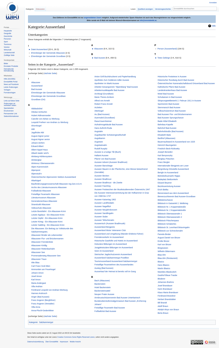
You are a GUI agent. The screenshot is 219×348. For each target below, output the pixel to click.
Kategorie (33, 322)
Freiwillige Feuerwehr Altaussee (45, 194)
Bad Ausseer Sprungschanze (171, 118)
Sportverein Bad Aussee (168, 104)
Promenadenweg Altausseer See (46, 256)
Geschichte (8, 36)
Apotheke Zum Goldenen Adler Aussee (111, 80)
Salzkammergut (46, 322)
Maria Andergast (38, 283)
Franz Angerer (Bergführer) (43, 300)
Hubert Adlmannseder (41, 115)
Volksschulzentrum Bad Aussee (172, 111)
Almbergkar (36, 160)
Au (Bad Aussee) (102, 114)
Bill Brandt (162, 303)
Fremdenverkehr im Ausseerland (108, 237)
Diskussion (40, 9)
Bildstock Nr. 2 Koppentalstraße (172, 210)
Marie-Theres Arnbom (104, 97)
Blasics (161, 262)
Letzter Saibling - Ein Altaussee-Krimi (47, 225)
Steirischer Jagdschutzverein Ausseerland (113, 254)
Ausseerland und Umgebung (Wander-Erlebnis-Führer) (118, 234)
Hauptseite (8, 31)
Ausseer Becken (101, 176)
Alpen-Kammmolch (39, 167)
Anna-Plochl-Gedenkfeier (42, 310)
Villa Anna (35, 307)
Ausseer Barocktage (103, 166)
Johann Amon (37, 273)
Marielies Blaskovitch (167, 272)
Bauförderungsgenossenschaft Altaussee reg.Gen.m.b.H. (56, 184)
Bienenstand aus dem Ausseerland (173, 193)
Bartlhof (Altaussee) (166, 138)
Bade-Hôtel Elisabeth (167, 121)
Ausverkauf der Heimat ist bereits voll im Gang (115, 271)
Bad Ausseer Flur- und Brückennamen (175, 114)
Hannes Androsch (39, 293)
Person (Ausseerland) (167, 49)
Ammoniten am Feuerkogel (43, 269)
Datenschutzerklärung (35, 342)
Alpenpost (35, 170)
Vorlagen (7, 90)
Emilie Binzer (163, 241)
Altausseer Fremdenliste (42, 242)
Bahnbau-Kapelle (165, 124)
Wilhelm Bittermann (166, 251)
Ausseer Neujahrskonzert (105, 210)
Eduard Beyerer (165, 183)
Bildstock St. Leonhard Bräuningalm (174, 227)
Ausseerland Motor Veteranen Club (110, 230)
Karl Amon (36, 279)
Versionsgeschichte (163, 9)
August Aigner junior (40, 136)
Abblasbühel (36, 108)
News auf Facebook (11, 84)
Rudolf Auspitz (100, 148)
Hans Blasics (163, 265)
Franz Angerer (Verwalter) (42, 304)
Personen (7, 39)
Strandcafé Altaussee (40, 204)
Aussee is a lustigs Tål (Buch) (107, 152)
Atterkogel (98, 111)
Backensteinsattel (102, 291)
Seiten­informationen (11, 116)
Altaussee (98, 49)
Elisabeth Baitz (164, 135)
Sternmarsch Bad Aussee (169, 107)
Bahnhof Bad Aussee (167, 128)
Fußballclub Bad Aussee (105, 311)
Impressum (64, 342)
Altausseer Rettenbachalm (43, 249)
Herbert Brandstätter (167, 299)
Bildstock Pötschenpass (168, 220)
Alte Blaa (35, 262)
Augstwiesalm (100, 145)
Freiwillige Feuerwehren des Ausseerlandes (113, 264)
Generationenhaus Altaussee (44, 201)
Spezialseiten (9, 108)
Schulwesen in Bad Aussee (170, 97)
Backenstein (99, 284)
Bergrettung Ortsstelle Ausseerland (173, 169)
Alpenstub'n (36, 174)
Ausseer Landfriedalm (104, 203)
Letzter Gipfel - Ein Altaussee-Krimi (46, 218)
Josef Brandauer (165, 285)
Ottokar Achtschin (39, 112)
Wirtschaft (7, 50)
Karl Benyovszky (165, 155)
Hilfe (214, 26)
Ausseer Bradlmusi (102, 179)
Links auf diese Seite (11, 101)
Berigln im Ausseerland (168, 172)
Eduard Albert (37, 146)
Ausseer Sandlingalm (103, 213)
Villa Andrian (36, 286)
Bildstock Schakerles (167, 224)
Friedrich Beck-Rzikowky (169, 148)
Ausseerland (36, 86)
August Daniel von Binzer (169, 237)
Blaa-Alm (162, 255)
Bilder (6, 64)
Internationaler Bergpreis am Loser (173, 166)
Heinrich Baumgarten (167, 145)
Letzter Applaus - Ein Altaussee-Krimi (47, 215)
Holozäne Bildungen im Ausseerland (110, 244)
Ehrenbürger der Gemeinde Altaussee (48, 53)
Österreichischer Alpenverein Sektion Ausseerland (53, 177)
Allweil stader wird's (40, 153)
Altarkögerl (36, 180)
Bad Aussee (99, 58)
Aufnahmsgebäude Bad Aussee (108, 124)
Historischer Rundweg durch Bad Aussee (176, 80)
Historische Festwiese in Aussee (172, 76)
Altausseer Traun (39, 259)
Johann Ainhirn (38, 143)
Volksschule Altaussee (41, 208)
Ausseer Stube (101, 216)
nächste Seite (50, 73)
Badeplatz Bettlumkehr (168, 179)
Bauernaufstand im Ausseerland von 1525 (176, 142)
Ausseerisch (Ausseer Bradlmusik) (109, 223)
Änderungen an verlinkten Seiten (10, 104)
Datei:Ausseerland (39, 49)
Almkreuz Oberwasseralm (42, 163)
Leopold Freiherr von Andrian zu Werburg (49, 122)
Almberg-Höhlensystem (41, 156)
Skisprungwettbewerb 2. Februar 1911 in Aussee (179, 100)
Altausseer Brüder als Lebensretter (46, 235)
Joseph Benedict (165, 152)
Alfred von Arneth (102, 100)
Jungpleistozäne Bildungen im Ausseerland (113, 247)
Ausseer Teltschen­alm (104, 220)
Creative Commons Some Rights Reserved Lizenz (76, 337)
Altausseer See (38, 252)
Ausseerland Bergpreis (104, 227)
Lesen (133, 9)
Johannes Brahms (166, 282)
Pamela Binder (164, 234)
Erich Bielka (163, 189)
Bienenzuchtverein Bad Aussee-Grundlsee (176, 196)
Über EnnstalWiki (51, 342)
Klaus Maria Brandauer (168, 292)
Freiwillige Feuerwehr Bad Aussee (109, 308)
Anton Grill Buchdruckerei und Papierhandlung (115, 76)
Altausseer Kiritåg (39, 245)
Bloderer (161, 279)
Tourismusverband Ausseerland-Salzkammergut (115, 261)
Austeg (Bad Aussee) (103, 268)
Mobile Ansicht (75, 342)
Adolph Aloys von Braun (168, 309)
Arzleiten (98, 107)
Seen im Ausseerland (103, 251)
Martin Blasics (164, 268)
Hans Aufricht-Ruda (103, 128)
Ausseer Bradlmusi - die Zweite (108, 182)
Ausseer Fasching (102, 186)
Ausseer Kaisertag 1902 (105, 199)
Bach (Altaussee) (102, 280)
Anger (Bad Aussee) (40, 297)
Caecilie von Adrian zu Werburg (45, 119)
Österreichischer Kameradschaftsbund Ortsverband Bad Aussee (186, 83)
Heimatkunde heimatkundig (9, 70)
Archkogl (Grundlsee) (103, 94)
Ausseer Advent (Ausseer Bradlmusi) (110, 162)
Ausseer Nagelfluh (102, 206)
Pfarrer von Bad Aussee (105, 159)
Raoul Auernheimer (103, 121)
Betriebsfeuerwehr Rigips (169, 176)
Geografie (7, 33)
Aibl (33, 129)
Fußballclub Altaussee (41, 191)
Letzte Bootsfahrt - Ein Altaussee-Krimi (48, 211)
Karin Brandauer (165, 289)
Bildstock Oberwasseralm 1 (170, 214)
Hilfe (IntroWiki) (9, 79)
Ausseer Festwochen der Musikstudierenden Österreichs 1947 (122, 189)
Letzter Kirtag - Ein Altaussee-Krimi (46, 222)
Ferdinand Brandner (167, 296)
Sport (6, 42)
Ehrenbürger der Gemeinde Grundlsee (48, 56)
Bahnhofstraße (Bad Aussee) (171, 131)
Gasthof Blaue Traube (167, 275)
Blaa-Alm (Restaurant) (168, 258)
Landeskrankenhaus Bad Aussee (172, 90)
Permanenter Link (10, 114)
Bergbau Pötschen (166, 159)
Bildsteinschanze (165, 200)
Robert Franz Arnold (103, 104)
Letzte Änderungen (11, 87)
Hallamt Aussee (101, 155)
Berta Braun (163, 313)
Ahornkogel (36, 126)
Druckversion (9, 111)
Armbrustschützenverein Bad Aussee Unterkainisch (117, 298)
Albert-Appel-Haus (39, 150)
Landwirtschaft (9, 53)
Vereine (6, 47)
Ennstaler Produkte (11, 66)
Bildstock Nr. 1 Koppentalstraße (172, 207)
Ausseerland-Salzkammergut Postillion (111, 258)
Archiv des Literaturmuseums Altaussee (49, 187)
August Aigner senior (40, 139)
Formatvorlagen (10, 93)
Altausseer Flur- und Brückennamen (47, 238)
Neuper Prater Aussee (104, 294)
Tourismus (7, 44)
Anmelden (213, 3)
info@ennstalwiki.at (148, 20)
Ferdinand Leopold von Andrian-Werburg (49, 290)
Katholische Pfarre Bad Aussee (171, 87)
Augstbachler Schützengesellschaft (110, 135)
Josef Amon (36, 276)
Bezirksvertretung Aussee (169, 186)
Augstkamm (99, 138)
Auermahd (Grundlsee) (104, 118)
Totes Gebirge (163, 58)
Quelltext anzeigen (145, 9)
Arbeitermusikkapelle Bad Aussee (109, 90)
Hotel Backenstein (102, 287)
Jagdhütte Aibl (37, 132)
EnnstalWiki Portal (10, 82)
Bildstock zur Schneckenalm (170, 231)
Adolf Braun (163, 306)
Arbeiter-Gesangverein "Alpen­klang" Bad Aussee (116, 87)
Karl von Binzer (164, 244)
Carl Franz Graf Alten (40, 266)
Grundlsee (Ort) (38, 99)
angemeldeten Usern (93, 18)
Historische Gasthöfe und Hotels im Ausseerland (116, 241)
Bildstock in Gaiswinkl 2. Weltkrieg (173, 203)
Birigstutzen (163, 248)
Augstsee (98, 142)
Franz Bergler (164, 162)
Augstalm (98, 131)
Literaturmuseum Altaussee (43, 197)
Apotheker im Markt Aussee (106, 83)
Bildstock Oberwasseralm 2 (170, 217)
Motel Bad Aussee (166, 94)
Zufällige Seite (9, 55)
